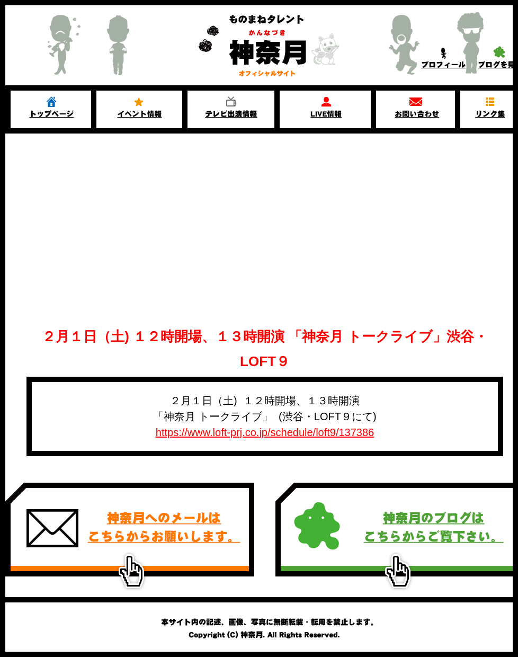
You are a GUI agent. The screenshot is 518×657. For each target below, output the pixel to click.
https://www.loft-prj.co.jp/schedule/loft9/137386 (265, 432)
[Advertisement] (264, 239)
